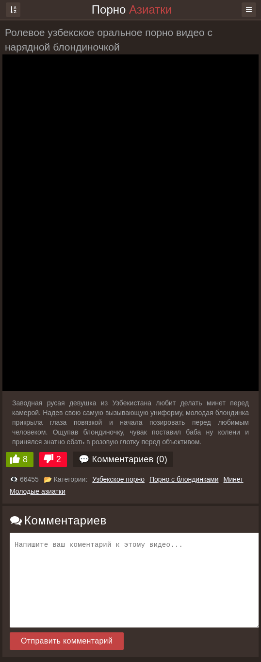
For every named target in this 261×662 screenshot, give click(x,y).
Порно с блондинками (184, 479)
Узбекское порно (118, 479)
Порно (132, 9)
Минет (234, 479)
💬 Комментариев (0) (123, 459)
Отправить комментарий (67, 641)
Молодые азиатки (37, 491)
